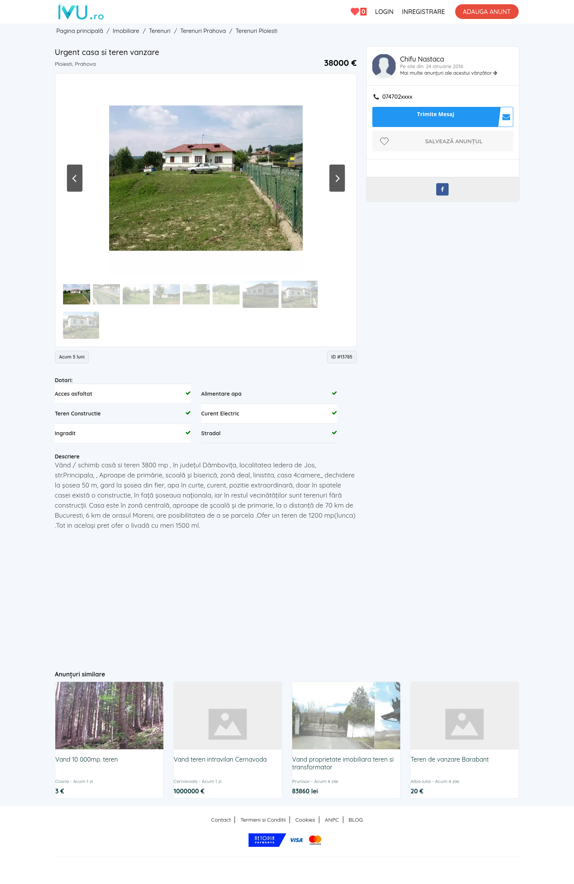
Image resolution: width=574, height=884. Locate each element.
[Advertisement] (205, 606)
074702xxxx (397, 96)
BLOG (356, 819)
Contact (221, 819)
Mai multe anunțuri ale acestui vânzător (446, 73)
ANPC (332, 819)
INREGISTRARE (423, 11)
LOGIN (384, 11)
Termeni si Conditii (263, 819)
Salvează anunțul (454, 141)
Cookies (305, 819)
